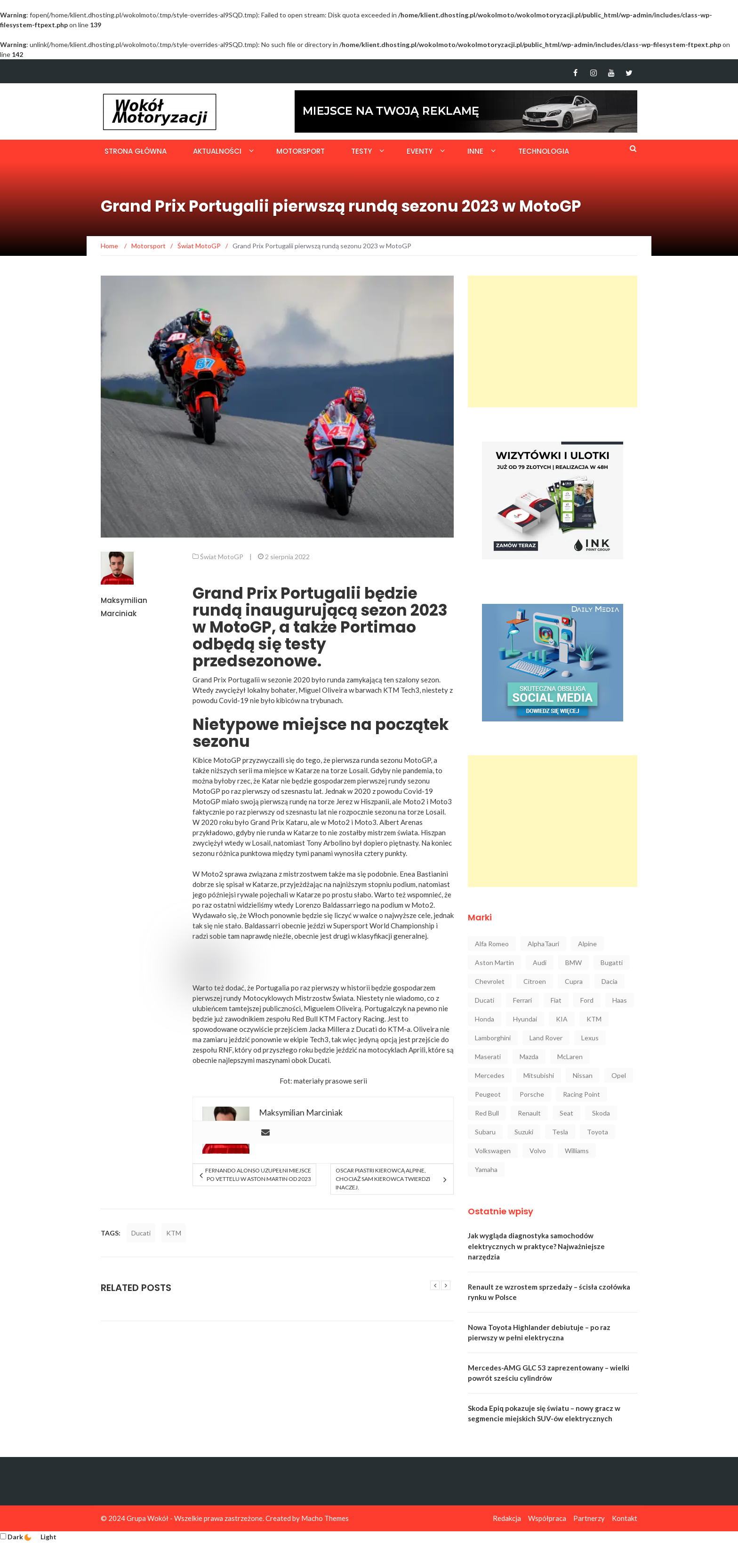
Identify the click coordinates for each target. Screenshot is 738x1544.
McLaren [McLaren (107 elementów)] (570, 1057)
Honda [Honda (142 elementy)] (484, 1019)
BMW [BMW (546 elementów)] (573, 962)
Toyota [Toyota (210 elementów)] (597, 1132)
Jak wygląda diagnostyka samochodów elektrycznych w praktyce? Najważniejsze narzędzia (536, 1246)
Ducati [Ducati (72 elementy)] (484, 1000)
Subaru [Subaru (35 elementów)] (485, 1132)
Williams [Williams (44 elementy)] (577, 1151)
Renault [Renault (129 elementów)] (529, 1113)
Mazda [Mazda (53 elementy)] (529, 1057)
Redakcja (507, 1518)
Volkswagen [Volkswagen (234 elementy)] (493, 1151)
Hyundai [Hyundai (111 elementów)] (525, 1019)
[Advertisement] (552, 341)
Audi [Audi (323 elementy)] (539, 962)
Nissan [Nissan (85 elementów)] (583, 1075)
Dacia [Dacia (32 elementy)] (610, 981)
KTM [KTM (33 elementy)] (594, 1019)
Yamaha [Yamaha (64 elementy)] (486, 1169)
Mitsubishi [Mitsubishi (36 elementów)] (538, 1075)
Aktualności (217, 151)
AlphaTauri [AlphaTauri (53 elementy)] (543, 944)
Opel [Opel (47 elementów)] (618, 1075)
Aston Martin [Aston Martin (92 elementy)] (494, 962)
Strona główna (135, 151)
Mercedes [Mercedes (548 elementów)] (490, 1075)
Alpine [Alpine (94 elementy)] (587, 944)
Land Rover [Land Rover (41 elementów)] (545, 1038)
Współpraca (547, 1518)
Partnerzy (589, 1518)
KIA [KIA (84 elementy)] (562, 1019)
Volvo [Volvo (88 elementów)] (537, 1151)
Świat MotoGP (221, 557)
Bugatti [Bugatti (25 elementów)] (612, 962)
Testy (361, 151)
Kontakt (624, 1518)
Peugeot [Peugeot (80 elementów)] (488, 1094)
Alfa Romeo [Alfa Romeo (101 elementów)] (492, 944)
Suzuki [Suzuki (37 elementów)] (523, 1132)
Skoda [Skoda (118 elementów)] (601, 1113)
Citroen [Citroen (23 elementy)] (534, 981)
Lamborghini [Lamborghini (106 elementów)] (493, 1038)
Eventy (420, 151)
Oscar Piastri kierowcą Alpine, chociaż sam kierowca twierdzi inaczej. (383, 1179)
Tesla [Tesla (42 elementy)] (560, 1132)
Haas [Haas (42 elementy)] (619, 1000)
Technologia (543, 151)
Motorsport (300, 151)
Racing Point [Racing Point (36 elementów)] (581, 1094)
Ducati (141, 1233)
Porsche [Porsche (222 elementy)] (532, 1094)
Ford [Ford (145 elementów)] (587, 1000)
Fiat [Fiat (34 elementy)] (556, 1000)
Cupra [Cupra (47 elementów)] (574, 981)
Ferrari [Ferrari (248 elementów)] (522, 1000)
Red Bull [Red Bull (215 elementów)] (487, 1113)
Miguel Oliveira (322, 690)
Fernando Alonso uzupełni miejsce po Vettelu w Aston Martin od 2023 (258, 1174)
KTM (173, 1233)
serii (360, 1081)
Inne (475, 151)
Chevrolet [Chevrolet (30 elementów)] (490, 981)
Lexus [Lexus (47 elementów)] (590, 1038)
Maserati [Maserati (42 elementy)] (488, 1057)
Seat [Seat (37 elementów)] (566, 1113)
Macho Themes (325, 1518)
